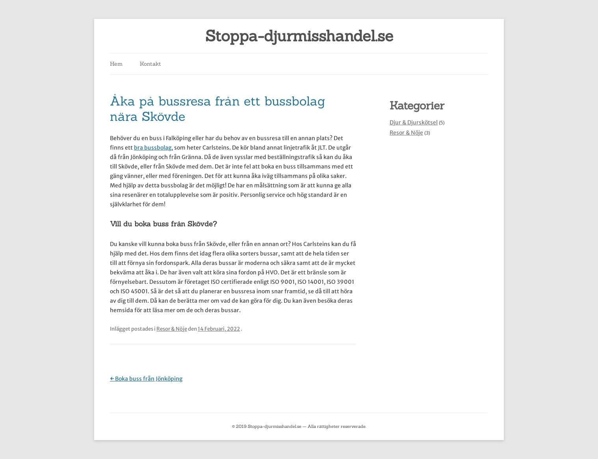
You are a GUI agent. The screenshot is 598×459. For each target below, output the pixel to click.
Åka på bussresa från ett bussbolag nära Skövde (217, 108)
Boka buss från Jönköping (146, 378)
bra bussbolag (152, 147)
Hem (116, 63)
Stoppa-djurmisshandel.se (299, 36)
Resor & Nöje (171, 329)
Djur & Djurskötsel (414, 122)
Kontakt (150, 63)
